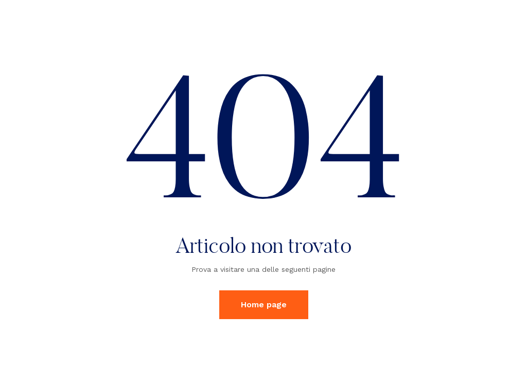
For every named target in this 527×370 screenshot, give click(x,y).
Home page (264, 304)
